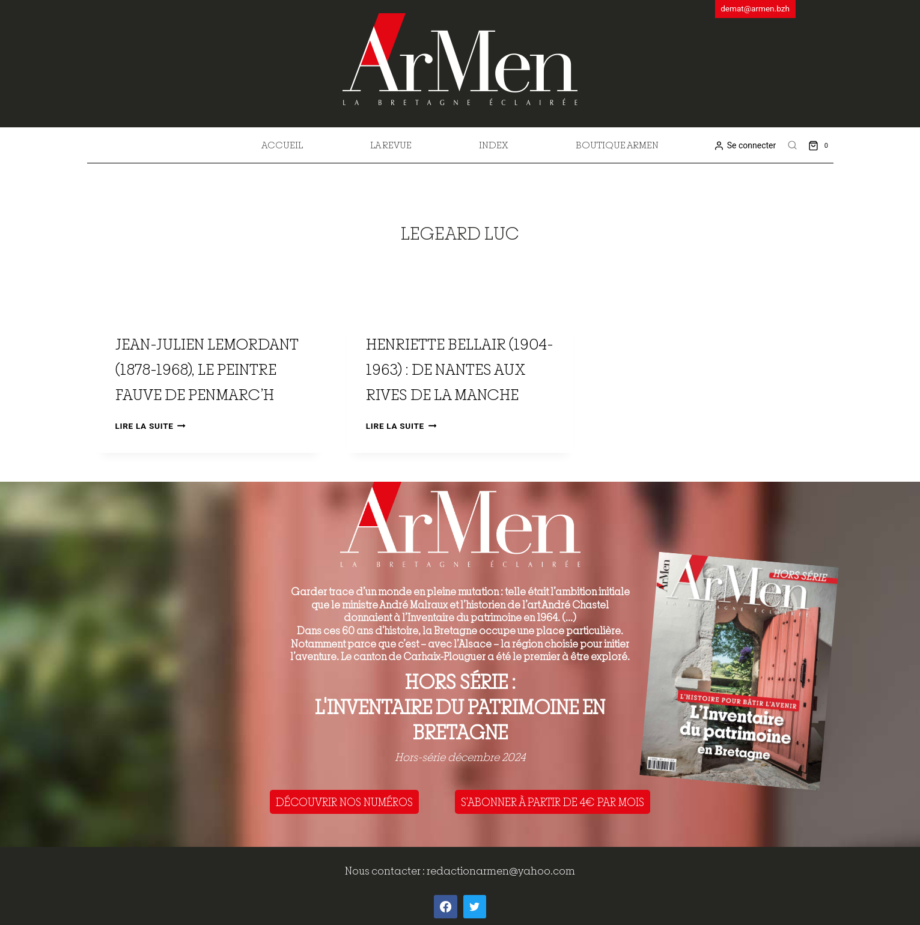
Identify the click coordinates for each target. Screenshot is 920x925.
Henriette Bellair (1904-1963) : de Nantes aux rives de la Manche (459, 369)
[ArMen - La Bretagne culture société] (460, 59)
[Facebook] (445, 906)
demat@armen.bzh (755, 8)
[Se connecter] (745, 146)
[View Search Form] (792, 145)
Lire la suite (150, 426)
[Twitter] (474, 906)
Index (493, 145)
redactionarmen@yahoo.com (501, 871)
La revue (391, 145)
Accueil (282, 145)
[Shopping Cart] (820, 145)
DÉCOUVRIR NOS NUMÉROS (344, 802)
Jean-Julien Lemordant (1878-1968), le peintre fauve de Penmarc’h (206, 369)
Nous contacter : (386, 871)
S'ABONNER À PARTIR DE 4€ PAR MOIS (552, 802)
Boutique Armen (617, 145)
